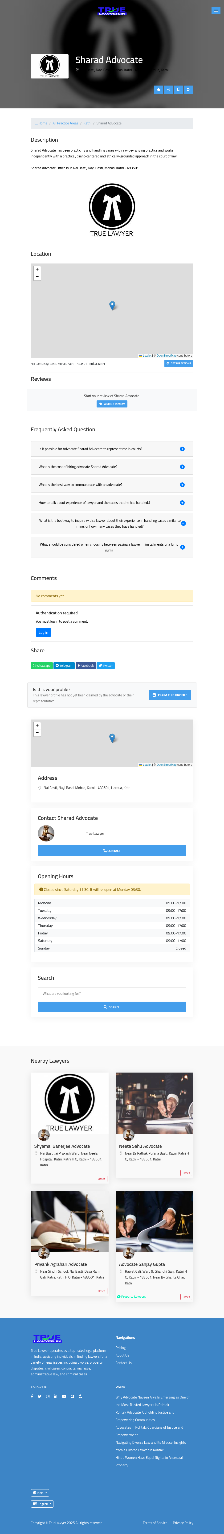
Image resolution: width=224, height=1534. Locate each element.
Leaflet (145, 355)
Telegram (64, 665)
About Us (122, 1355)
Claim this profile (169, 695)
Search (112, 1007)
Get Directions (179, 363)
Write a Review (112, 404)
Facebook (86, 665)
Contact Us (124, 1362)
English (41, 1504)
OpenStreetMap (167, 355)
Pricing (121, 1347)
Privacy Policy (183, 1523)
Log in (43, 632)
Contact (112, 851)
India (39, 1493)
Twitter (106, 665)
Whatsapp (42, 665)
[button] (216, 10)
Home (41, 123)
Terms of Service (155, 1523)
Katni (87, 123)
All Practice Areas (65, 123)
